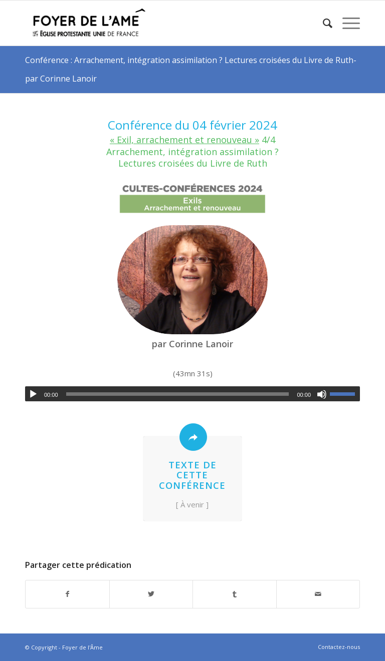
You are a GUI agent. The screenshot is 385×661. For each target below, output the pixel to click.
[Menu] (346, 23)
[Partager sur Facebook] (67, 594)
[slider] (177, 394)
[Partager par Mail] (318, 594)
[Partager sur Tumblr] (234, 594)
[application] (192, 393)
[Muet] (322, 394)
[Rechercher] (322, 23)
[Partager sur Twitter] (151, 594)
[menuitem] (322, 23)
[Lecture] (33, 394)
